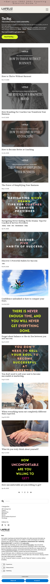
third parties (31, 544)
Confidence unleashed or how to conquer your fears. (23, 300)
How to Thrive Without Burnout (16, 76)
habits (3, 263)
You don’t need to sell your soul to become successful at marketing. (21, 375)
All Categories (6, 509)
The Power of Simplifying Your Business (20, 185)
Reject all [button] (13, 580)
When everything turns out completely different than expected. (24, 413)
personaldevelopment (19, 225)
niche (13, 225)
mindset (8, 225)
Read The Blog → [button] (9, 37)
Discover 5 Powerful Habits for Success (19, 261)
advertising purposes (11, 549)
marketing (4, 225)
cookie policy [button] (25, 543)
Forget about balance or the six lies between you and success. (24, 337)
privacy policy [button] (13, 540)
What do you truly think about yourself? (20, 449)
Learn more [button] (25, 576)
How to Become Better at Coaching (18, 150)
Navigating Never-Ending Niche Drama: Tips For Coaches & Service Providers (24, 222)
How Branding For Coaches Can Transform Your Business (24, 113)
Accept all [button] (37, 580)
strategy (26, 225)
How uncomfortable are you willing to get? (21, 485)
